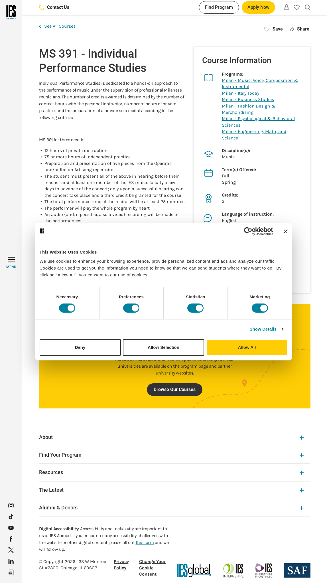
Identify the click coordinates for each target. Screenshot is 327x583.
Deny (80, 347)
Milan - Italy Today (240, 93)
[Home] (11, 12)
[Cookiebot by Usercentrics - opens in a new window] (248, 231)
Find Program (219, 7)
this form (145, 542)
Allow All (247, 347)
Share (299, 29)
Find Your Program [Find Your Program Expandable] (171, 455)
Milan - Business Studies (248, 99)
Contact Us (54, 7)
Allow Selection (163, 347)
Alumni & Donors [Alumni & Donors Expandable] (171, 508)
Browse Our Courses (175, 389)
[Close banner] (286, 231)
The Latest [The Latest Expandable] (171, 490)
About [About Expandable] (171, 437)
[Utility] (286, 7)
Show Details (263, 329)
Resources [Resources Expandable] (171, 472)
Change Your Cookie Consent (152, 568)
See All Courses (57, 26)
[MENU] (11, 263)
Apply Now (258, 7)
